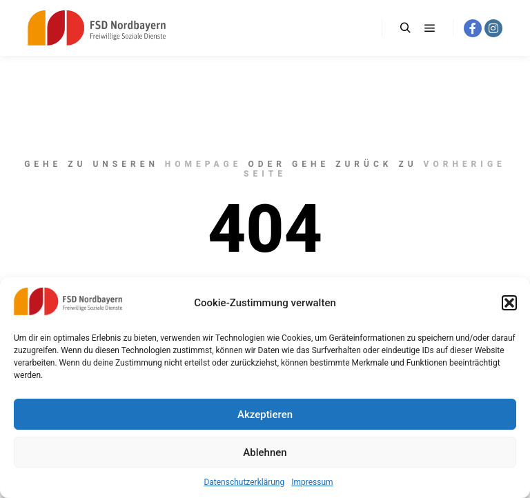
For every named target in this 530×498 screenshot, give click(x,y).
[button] (509, 303)
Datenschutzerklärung (244, 482)
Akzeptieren (265, 414)
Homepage (203, 164)
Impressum (312, 482)
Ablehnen (264, 452)
